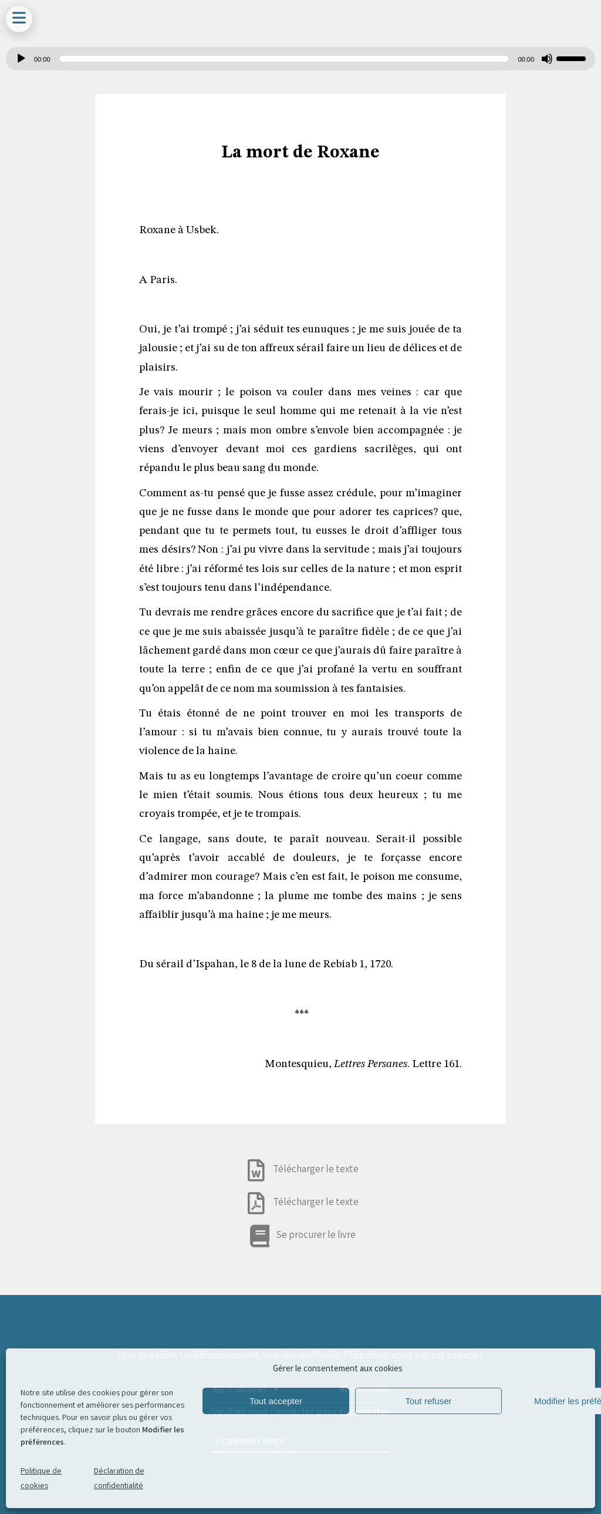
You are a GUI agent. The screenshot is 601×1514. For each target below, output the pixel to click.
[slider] (284, 59)
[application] (300, 58)
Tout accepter (275, 1401)
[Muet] (547, 59)
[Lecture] (21, 59)
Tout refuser (428, 1401)
